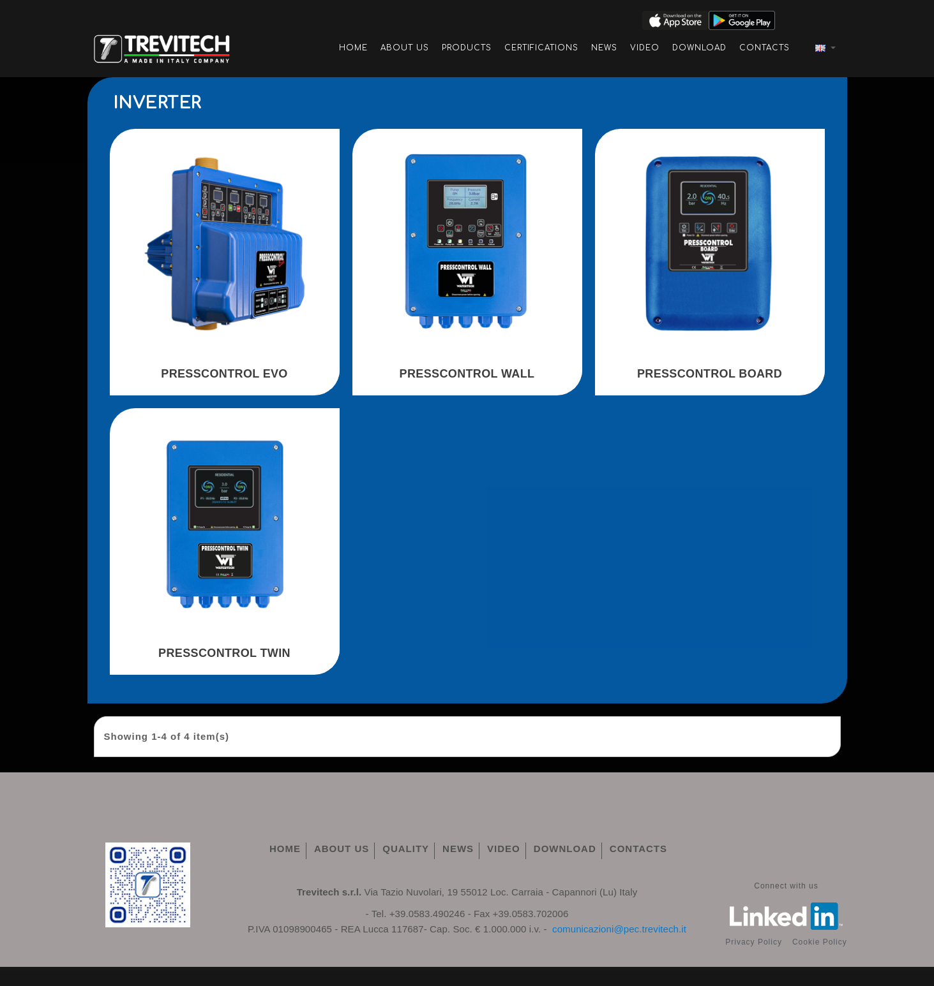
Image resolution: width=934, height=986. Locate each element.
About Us (404, 47)
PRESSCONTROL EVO (224, 373)
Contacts (764, 47)
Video (644, 47)
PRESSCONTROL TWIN (224, 653)
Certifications (541, 47)
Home (353, 47)
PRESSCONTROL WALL (467, 373)
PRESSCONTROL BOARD (709, 373)
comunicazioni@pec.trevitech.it (619, 928)
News (604, 47)
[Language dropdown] (825, 47)
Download (699, 47)
